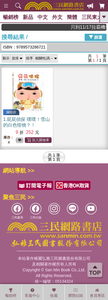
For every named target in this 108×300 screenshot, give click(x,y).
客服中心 (32, 293)
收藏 (54, 293)
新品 (28, 17)
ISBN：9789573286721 (24, 47)
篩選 (95, 37)
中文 (42, 17)
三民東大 (92, 17)
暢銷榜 (10, 17)
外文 (57, 17)
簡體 (72, 17)
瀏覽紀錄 (75, 293)
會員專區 (97, 293)
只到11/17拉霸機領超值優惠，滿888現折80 (91, 27)
